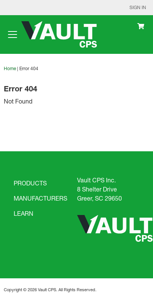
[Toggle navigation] (12, 34)
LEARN (23, 213)
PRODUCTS (30, 183)
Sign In (137, 7)
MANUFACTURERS (40, 198)
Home (10, 68)
